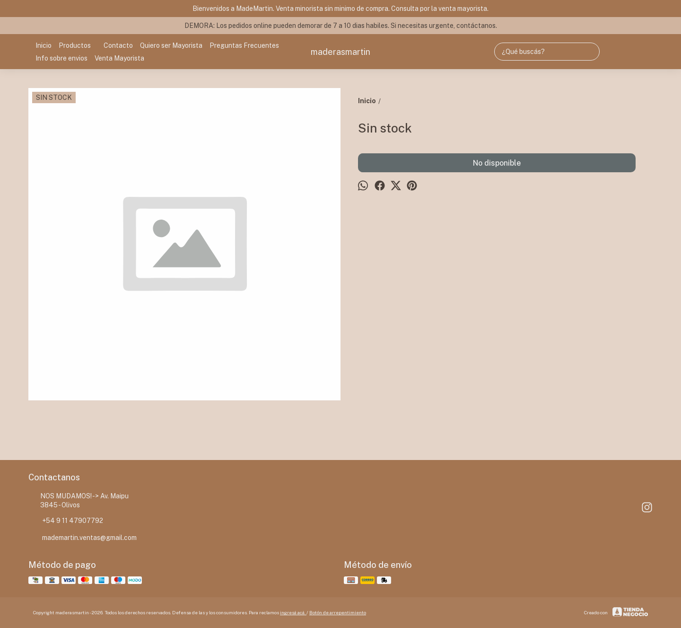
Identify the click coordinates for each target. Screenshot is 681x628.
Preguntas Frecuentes (244, 45)
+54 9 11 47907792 (65, 521)
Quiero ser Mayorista (171, 45)
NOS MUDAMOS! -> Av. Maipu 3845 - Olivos (78, 500)
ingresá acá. (293, 612)
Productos (79, 45)
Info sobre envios (61, 58)
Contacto (118, 45)
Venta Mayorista (119, 58)
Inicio (43, 45)
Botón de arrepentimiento (337, 612)
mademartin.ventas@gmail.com (82, 538)
